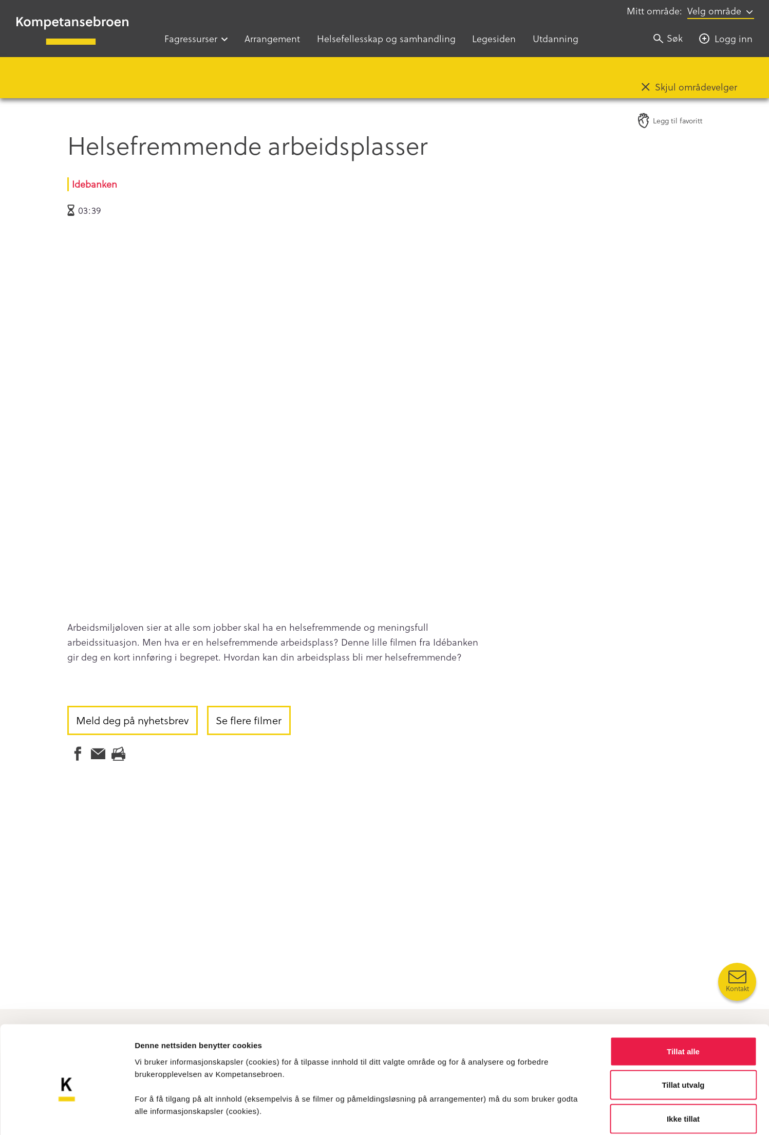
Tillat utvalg (683, 1034)
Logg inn (734, 38)
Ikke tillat (683, 1067)
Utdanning (555, 38)
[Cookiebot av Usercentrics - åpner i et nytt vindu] (66, 1115)
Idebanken (94, 184)
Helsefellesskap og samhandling (386, 38)
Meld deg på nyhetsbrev (132, 720)
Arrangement (272, 38)
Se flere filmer (249, 720)
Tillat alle (683, 1000)
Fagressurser (190, 38)
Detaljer (547, 1114)
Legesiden (494, 38)
